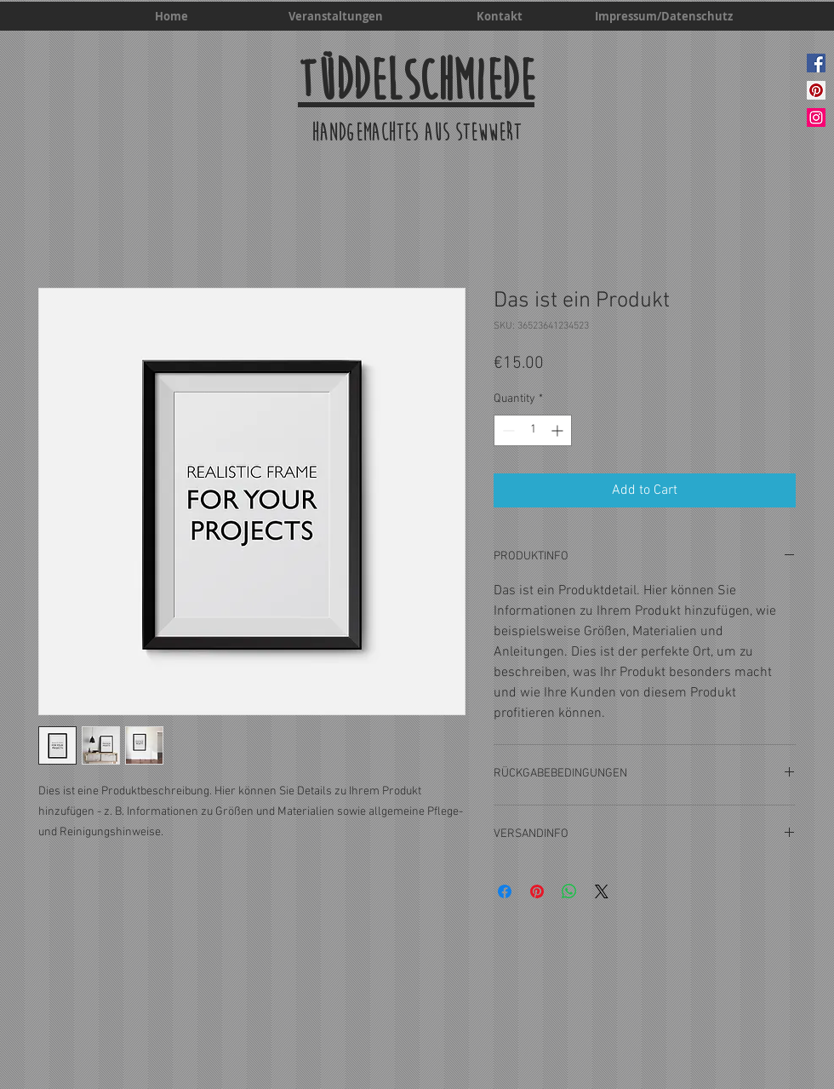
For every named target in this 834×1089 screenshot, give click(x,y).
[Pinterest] (816, 90)
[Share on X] (601, 891)
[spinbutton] (532, 430)
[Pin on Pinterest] (537, 891)
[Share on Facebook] (504, 891)
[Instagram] (816, 117)
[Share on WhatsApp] (569, 891)
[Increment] (558, 430)
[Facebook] (816, 63)
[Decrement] (506, 430)
